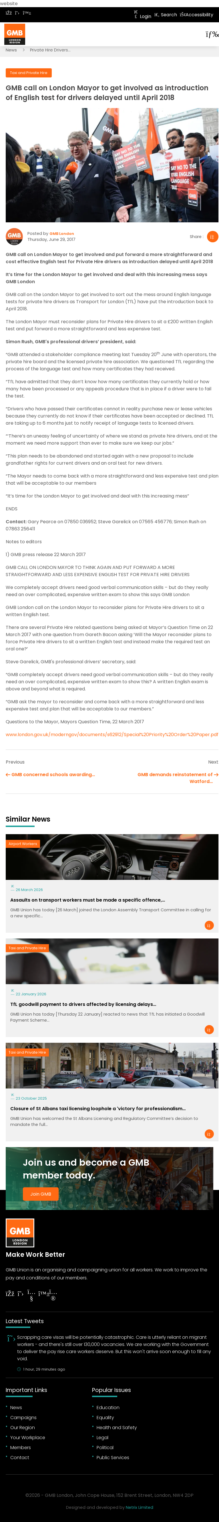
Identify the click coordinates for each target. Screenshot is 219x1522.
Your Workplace (27, 1437)
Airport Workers (23, 843)
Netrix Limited (139, 1507)
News (11, 50)
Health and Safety (117, 1427)
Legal (102, 1437)
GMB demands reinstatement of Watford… (175, 778)
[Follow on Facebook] (8, 13)
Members (20, 1447)
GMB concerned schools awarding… (53, 774)
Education (108, 1407)
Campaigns (23, 1417)
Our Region (22, 1427)
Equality (105, 1417)
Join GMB (40, 1194)
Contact (19, 1457)
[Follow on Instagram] (53, 1296)
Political (105, 1447)
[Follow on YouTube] (31, 1296)
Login (142, 16)
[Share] (212, 236)
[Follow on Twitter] (17, 13)
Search (165, 14)
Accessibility (196, 14)
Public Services (113, 1457)
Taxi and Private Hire (28, 72)
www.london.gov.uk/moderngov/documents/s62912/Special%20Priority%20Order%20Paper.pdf (112, 734)
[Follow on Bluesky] (26, 13)
